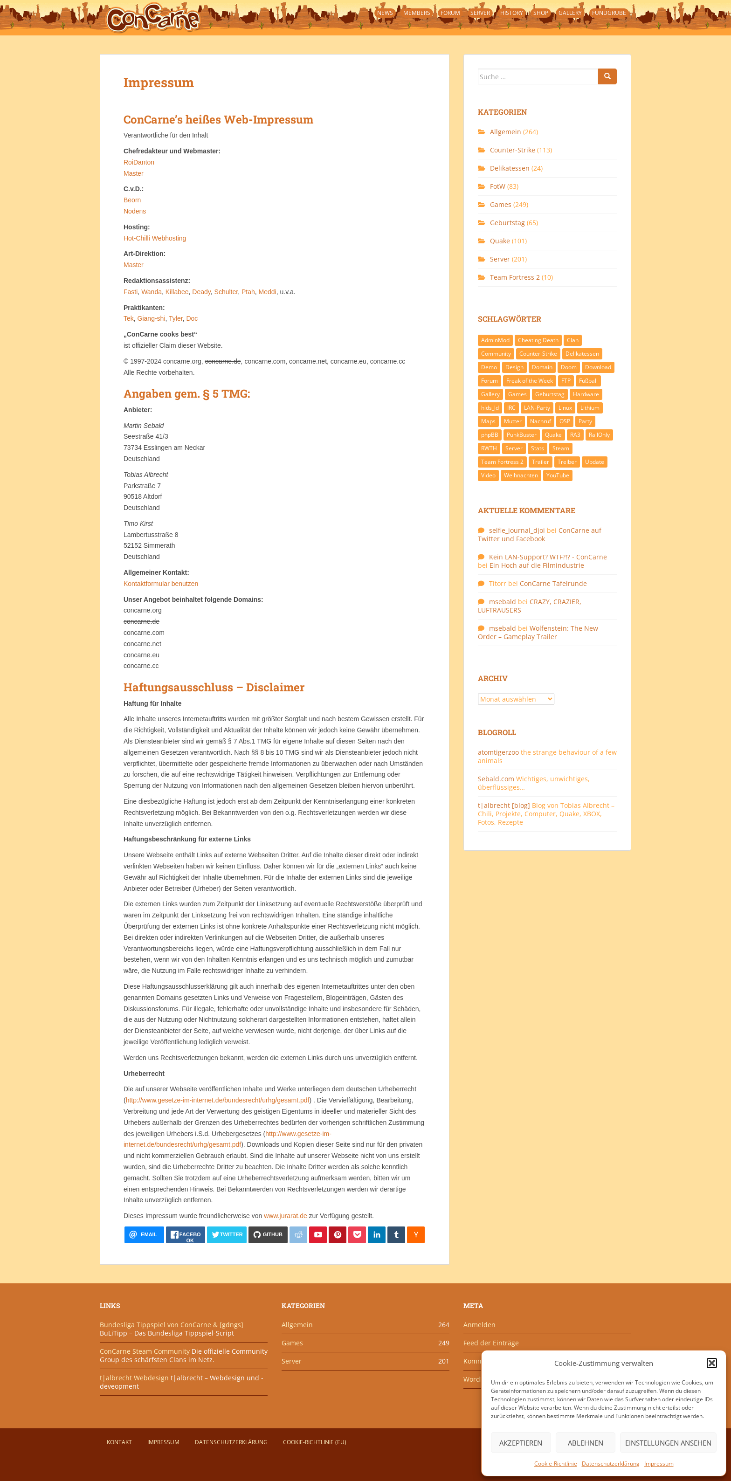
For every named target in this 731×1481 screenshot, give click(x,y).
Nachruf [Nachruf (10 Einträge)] (540, 421)
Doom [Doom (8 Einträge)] (569, 367)
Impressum (659, 1463)
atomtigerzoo (498, 752)
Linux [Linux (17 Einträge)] (565, 408)
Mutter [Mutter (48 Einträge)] (513, 421)
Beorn (132, 200)
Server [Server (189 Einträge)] (514, 448)
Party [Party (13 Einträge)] (585, 421)
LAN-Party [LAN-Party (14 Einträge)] (537, 408)
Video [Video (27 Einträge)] (488, 475)
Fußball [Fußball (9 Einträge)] (588, 381)
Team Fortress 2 (515, 277)
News (385, 13)
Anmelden (479, 1324)
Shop (540, 13)
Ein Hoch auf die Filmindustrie (537, 565)
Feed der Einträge (491, 1342)
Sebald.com (496, 778)
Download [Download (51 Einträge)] (598, 367)
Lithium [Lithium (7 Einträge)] (590, 408)
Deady (201, 292)
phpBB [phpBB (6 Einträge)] (489, 435)
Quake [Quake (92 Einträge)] (553, 435)
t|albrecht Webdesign (134, 1377)
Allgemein (505, 131)
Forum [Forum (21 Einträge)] (489, 381)
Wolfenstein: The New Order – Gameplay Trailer (538, 632)
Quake (500, 240)
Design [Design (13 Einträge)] (514, 367)
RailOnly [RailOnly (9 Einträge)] (599, 435)
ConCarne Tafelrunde (553, 583)
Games (500, 204)
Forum (450, 13)
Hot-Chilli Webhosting (155, 238)
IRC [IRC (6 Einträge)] (511, 408)
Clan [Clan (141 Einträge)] (573, 340)
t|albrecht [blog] (504, 805)
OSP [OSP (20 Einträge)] (564, 421)
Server (480, 13)
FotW (497, 186)
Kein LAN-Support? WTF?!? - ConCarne (548, 556)
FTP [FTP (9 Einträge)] (566, 381)
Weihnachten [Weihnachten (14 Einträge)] (521, 475)
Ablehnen (585, 1442)
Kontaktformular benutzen (161, 583)
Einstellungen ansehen (668, 1442)
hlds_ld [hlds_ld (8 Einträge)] (490, 408)
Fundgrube (609, 13)
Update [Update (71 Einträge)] (594, 462)
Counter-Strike (512, 149)
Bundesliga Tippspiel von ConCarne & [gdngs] (171, 1324)
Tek (129, 318)
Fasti (131, 292)
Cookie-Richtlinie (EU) (314, 1442)
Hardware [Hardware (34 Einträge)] (586, 394)
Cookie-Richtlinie (555, 1463)
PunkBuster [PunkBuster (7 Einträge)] (522, 435)
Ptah (248, 292)
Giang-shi (152, 318)
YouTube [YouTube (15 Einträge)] (557, 475)
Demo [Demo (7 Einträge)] (489, 367)
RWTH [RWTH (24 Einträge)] (489, 448)
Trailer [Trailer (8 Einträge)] (540, 462)
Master (134, 173)
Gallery (570, 13)
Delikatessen (510, 168)
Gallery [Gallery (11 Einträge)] (490, 394)
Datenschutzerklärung (611, 1463)
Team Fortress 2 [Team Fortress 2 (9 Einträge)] (502, 462)
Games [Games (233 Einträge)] (517, 394)
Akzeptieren (520, 1442)
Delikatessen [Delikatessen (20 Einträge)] (582, 354)
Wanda (151, 292)
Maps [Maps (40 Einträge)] (488, 421)
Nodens (135, 211)
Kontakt (119, 1442)
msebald (502, 601)
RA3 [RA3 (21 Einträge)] (575, 435)
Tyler (176, 318)
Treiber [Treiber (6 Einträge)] (567, 462)
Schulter (226, 292)
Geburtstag (507, 222)
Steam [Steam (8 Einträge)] (560, 448)
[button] (712, 1363)
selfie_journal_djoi (517, 530)
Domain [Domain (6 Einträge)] (542, 367)
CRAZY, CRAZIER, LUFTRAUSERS (529, 605)
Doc (192, 318)
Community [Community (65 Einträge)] (496, 354)
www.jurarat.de (285, 1215)
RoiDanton (139, 162)
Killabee (177, 292)
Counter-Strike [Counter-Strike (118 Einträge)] (538, 354)
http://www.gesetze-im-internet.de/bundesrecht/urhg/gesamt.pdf (218, 1100)
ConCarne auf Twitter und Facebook (539, 534)
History (511, 13)
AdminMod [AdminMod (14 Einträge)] (495, 340)
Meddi (267, 292)
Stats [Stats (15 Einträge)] (537, 448)
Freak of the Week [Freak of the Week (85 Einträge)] (529, 381)
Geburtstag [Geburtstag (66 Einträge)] (550, 394)
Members (416, 13)
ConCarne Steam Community (145, 1351)
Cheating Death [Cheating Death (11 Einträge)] (538, 340)
